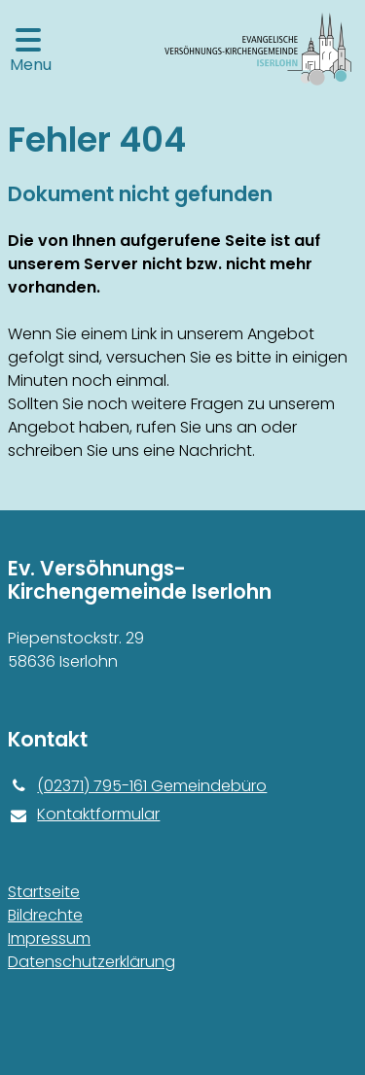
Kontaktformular (84, 814)
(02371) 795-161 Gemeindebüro (137, 786)
